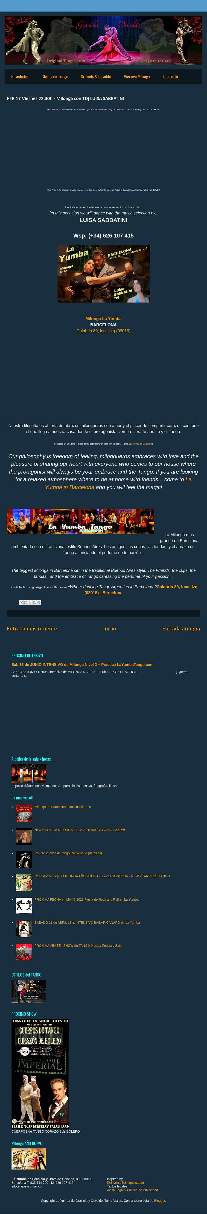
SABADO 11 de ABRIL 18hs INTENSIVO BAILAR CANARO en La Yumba (87, 922)
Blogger (159, 1200)
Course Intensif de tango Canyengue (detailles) (68, 853)
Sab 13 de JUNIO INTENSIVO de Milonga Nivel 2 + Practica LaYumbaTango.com (83, 664)
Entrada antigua (181, 629)
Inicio (109, 629)
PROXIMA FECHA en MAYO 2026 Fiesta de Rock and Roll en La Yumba (87, 899)
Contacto (170, 76)
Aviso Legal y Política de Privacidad (132, 1190)
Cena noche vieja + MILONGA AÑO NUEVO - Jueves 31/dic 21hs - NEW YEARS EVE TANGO (102, 876)
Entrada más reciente (32, 629)
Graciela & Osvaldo (96, 76)
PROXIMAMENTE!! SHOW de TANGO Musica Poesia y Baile (78, 945)
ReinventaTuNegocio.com (125, 1182)
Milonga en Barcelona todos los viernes (63, 807)
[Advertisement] (103, 716)
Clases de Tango (55, 76)
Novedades (20, 76)
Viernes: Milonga (137, 76)
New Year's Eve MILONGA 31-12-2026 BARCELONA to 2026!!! (80, 830)
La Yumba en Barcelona (141, 444)
